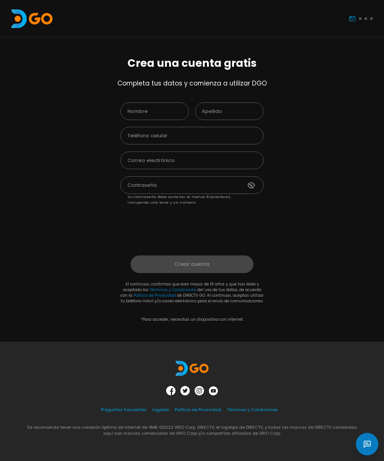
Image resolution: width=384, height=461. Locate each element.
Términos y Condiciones (173, 290)
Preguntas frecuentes (124, 410)
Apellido (212, 111)
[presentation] (190, 225)
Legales (160, 410)
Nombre (138, 111)
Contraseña (142, 185)
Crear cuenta (192, 264)
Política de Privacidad (155, 295)
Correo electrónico (151, 160)
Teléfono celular (148, 135)
